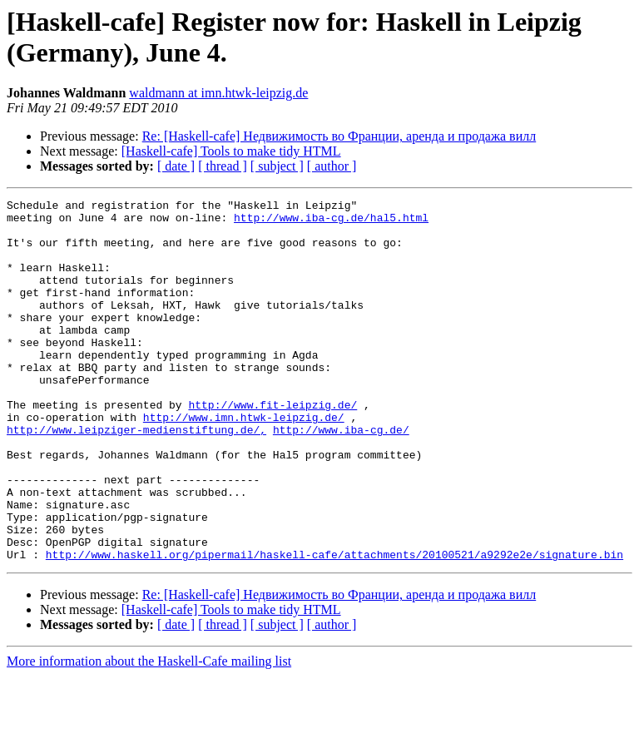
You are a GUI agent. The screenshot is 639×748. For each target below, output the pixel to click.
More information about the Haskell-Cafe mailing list (149, 733)
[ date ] (176, 166)
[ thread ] (222, 166)
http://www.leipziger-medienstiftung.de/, (136, 476)
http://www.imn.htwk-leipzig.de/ (243, 461)
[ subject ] (277, 166)
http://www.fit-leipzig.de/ (272, 446)
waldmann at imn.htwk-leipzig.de (218, 93)
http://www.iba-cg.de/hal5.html (331, 222)
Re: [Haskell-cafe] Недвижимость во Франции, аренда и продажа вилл (339, 136)
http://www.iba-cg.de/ (341, 476)
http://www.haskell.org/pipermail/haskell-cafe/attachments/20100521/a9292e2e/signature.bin (334, 626)
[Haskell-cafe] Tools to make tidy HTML (231, 151)
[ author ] (332, 166)
